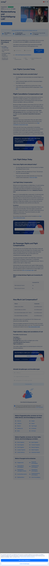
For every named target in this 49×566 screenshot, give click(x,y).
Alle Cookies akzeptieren (24, 560)
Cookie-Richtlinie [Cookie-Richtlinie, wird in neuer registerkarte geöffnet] (23, 557)
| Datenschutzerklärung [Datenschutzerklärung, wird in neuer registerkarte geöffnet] (30, 557)
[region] (24, 559)
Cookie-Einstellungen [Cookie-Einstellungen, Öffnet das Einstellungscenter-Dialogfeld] (24, 563)
